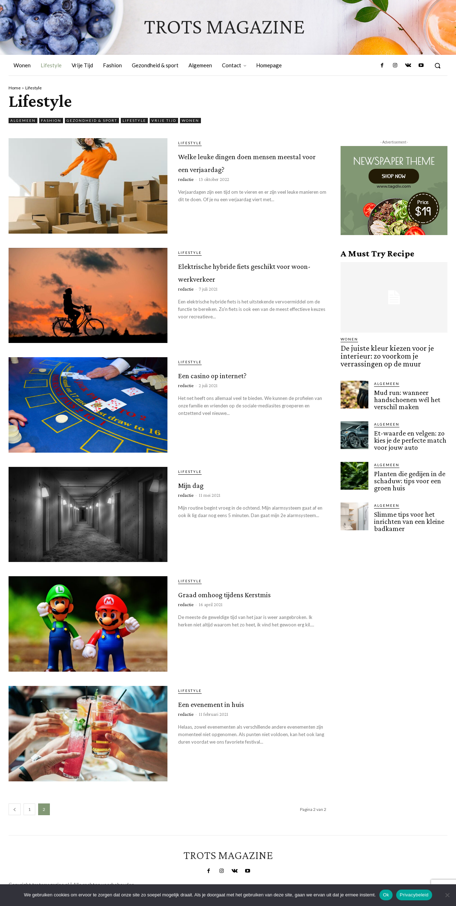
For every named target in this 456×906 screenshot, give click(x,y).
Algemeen (23, 120)
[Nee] (447, 895)
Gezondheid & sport (92, 120)
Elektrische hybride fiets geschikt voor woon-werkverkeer (245, 277)
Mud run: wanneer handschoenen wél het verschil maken (406, 395)
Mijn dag (202, 483)
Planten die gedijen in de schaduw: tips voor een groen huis (408, 474)
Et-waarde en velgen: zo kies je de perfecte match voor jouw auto (409, 435)
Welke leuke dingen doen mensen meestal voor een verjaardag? (248, 167)
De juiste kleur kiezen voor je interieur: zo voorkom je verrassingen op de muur (393, 354)
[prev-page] (15, 809)
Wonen (190, 120)
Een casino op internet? (242, 373)
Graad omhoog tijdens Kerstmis (240, 598)
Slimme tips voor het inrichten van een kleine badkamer (408, 514)
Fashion (51, 120)
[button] (437, 66)
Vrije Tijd (164, 120)
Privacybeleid (414, 894)
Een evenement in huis (241, 702)
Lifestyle (134, 120)
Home (15, 87)
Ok (386, 894)
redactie (185, 192)
